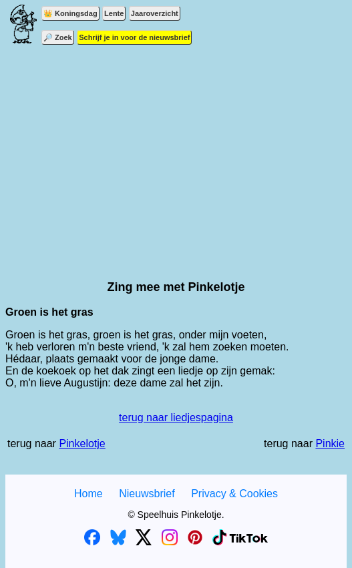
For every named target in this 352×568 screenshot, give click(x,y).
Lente (114, 13)
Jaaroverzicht (154, 13)
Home (88, 493)
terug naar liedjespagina (176, 417)
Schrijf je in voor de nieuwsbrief (134, 37)
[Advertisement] (176, 153)
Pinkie (330, 443)
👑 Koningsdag (70, 13)
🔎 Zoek (57, 37)
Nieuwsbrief (147, 493)
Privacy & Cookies (234, 493)
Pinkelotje (82, 443)
